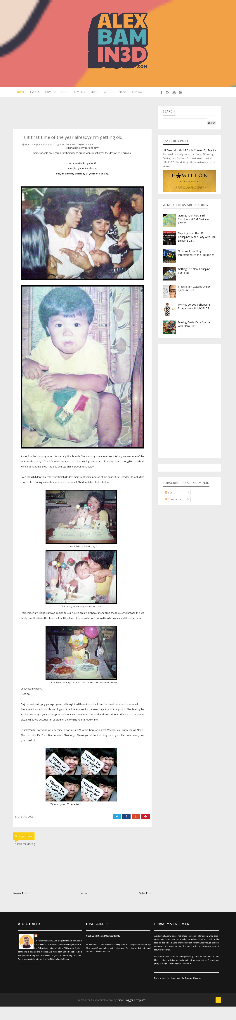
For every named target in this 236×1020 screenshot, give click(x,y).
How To (49, 92)
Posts (170, 506)
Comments (173, 512)
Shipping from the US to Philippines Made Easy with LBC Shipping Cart (197, 250)
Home (19, 92)
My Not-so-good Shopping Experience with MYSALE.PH (194, 319)
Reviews (79, 92)
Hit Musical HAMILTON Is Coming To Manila (189, 163)
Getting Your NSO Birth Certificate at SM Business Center (193, 232)
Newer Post (20, 906)
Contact (110, 104)
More (94, 92)
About (109, 92)
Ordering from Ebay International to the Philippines (196, 266)
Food (64, 92)
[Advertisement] (80, 127)
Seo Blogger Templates (132, 1013)
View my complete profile (29, 977)
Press (123, 92)
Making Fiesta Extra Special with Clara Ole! (194, 337)
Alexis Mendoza (45, 949)
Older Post (145, 906)
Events (34, 92)
